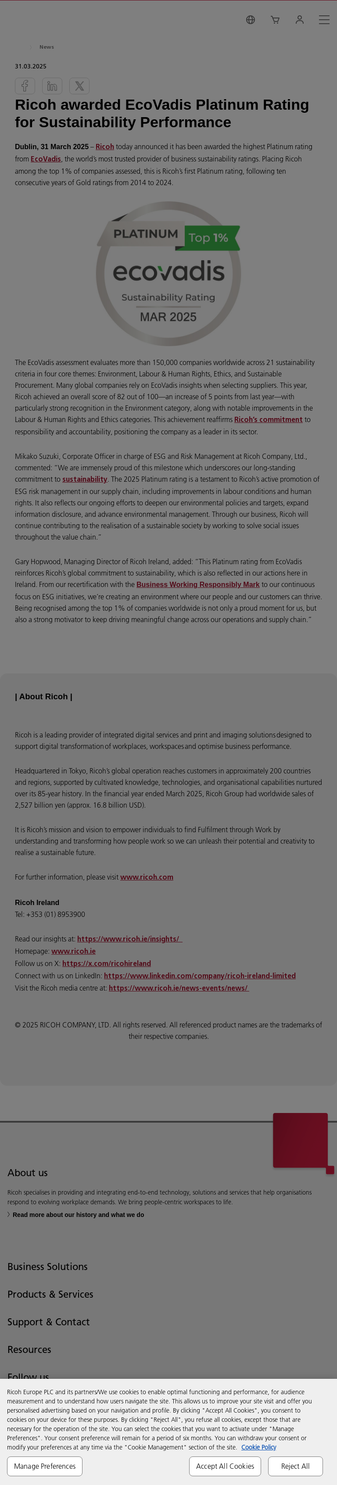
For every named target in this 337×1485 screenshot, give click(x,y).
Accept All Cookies (225, 1466)
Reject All (295, 1466)
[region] (168, 1432)
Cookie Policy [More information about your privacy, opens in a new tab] (258, 1447)
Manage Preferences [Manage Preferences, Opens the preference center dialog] (44, 1466)
